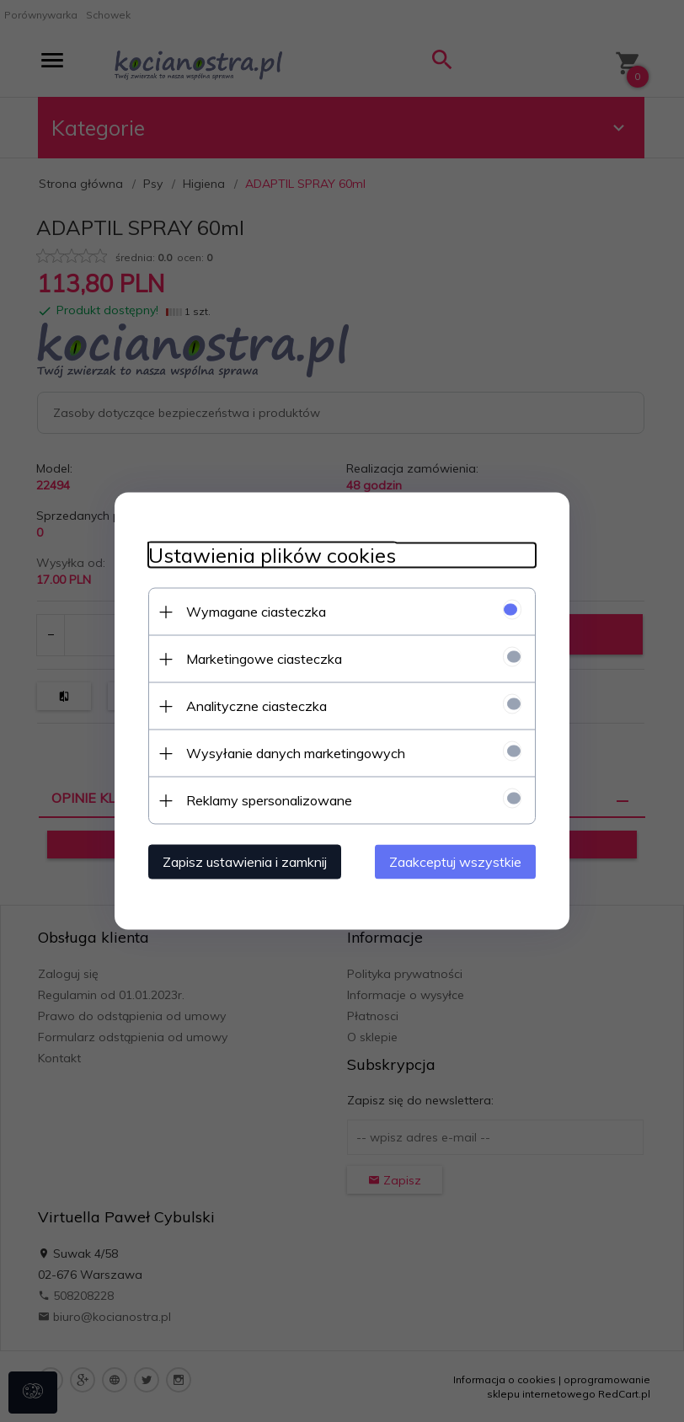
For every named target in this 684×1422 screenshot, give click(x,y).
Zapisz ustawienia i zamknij (245, 861)
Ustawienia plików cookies (272, 555)
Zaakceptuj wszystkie (455, 861)
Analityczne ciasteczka (256, 706)
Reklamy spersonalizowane (269, 800)
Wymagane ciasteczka (256, 611)
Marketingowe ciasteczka (264, 658)
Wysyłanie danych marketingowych (295, 753)
